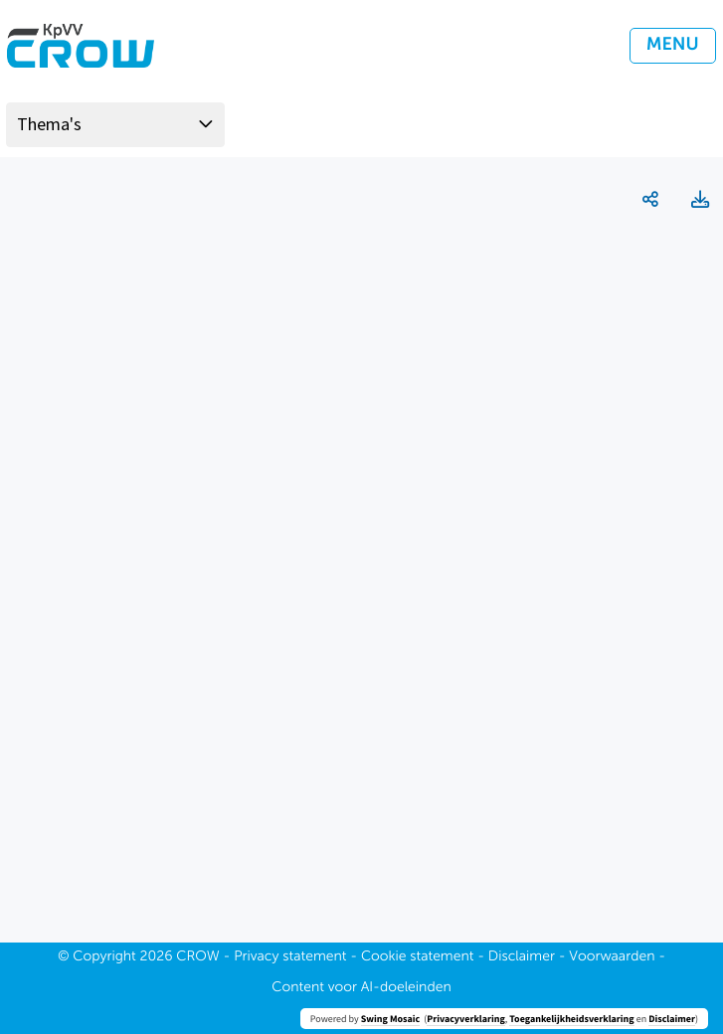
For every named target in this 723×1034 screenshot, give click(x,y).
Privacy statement (290, 957)
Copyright (104, 957)
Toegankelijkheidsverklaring (571, 1018)
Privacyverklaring (466, 1018)
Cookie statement (417, 957)
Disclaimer (671, 1018)
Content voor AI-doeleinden (361, 988)
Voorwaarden (611, 957)
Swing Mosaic (390, 1018)
